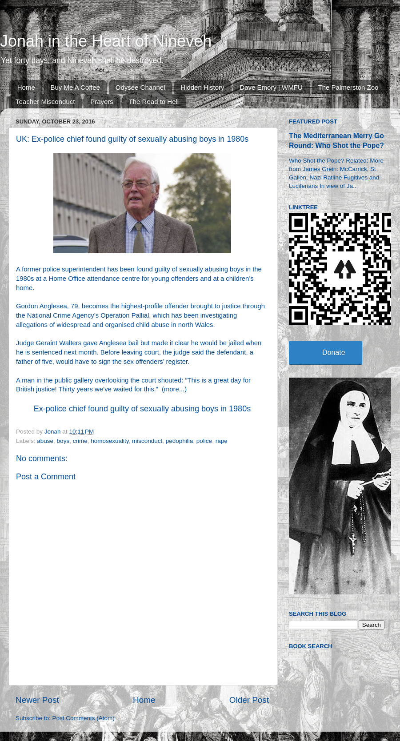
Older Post (249, 700)
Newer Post (37, 700)
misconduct (147, 441)
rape (222, 441)
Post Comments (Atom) (83, 718)
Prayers (101, 101)
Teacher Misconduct (45, 101)
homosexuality (109, 441)
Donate (333, 352)
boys (63, 441)
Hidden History (202, 87)
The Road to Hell (154, 101)
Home (26, 87)
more (171, 389)
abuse (45, 441)
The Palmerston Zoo (348, 87)
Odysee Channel (140, 87)
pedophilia (179, 441)
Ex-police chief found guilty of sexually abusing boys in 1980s (142, 408)
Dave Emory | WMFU (271, 87)
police (204, 441)
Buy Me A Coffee (75, 87)
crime (80, 441)
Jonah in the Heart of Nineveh (106, 41)
